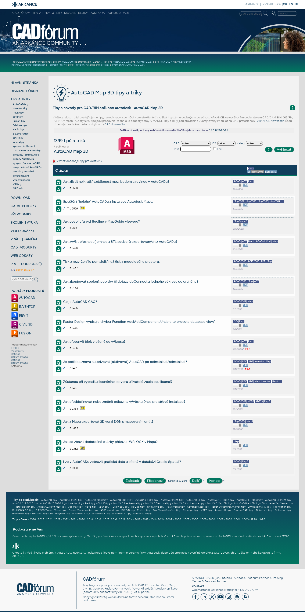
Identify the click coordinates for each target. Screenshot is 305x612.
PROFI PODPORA (24, 264)
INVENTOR (23, 307)
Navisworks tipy (175, 506)
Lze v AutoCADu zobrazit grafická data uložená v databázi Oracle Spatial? (122, 462)
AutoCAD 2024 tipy (121, 499)
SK (285, 4)
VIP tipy (17, 184)
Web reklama (116, 597)
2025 (41, 519)
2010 (161, 519)
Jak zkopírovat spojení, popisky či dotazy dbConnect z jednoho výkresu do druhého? (130, 281)
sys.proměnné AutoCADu (27, 163)
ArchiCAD (16, 365)
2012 (145, 519)
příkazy (105, 64)
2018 (98, 519)
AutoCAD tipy (20, 104)
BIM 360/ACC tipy (22, 510)
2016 (114, 519)
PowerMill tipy (223, 510)
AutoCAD (96, 161)
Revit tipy (18, 112)
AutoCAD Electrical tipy (157, 503)
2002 (229, 519)
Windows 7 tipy (81, 513)
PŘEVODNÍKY (21, 214)
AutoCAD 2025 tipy (146, 499)
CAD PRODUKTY (23, 247)
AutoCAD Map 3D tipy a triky (97, 92)
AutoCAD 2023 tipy (96, 499)
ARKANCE (252, 4)
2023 (57, 519)
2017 (106, 519)
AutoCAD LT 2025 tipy (25, 503)
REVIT (19, 315)
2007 (186, 519)
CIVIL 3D (22, 324)
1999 (254, 519)
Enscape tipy (190, 510)
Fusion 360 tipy (120, 506)
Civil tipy (18, 116)
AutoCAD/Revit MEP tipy (51, 506)
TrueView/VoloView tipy (167, 510)
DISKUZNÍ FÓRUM (24, 91)
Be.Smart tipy (20, 133)
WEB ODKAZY (22, 256)
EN (291, 4)
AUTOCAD (23, 298)
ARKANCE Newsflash (270, 121)
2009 (169, 519)
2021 (73, 519)
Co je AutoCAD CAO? (80, 302)
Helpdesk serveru (191, 536)
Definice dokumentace (19, 355)
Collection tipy (283, 510)
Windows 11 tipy (142, 513)
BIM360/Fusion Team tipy (51, 510)
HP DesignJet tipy (60, 513)
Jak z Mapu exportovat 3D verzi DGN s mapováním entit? (108, 422)
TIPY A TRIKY (20, 99)
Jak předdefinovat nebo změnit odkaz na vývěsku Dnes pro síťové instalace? (124, 402)
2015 (122, 519)
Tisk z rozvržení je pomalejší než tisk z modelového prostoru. (111, 262)
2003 (220, 519)
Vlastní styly (17, 351)
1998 (262, 519)
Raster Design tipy (24, 506)
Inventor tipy (20, 108)
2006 (194, 519)
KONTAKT (268, 4)
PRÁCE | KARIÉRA (24, 239)
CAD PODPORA (218, 130)
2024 (49, 519)
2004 (212, 519)
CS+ (285, 536)
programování (21, 175)
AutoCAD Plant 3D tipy (247, 503)
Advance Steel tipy (198, 506)
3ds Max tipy (20, 125)
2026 (32, 519)
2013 (137, 519)
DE (297, 4)
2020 (82, 519)
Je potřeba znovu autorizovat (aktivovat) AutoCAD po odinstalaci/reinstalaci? (125, 362)
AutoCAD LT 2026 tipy (53, 503)
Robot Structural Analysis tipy (228, 506)
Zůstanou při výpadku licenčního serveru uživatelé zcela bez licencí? (117, 382)
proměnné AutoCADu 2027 (128, 64)
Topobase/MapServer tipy (277, 503)
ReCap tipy (137, 506)
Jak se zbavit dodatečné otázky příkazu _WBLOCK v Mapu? (110, 442)
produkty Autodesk (23, 171)
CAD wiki (18, 188)
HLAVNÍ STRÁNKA (24, 83)
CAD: (176, 143)
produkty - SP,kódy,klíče (26, 154)
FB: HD (15, 348)
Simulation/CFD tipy (259, 506)
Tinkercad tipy (264, 510)
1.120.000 (67, 61)
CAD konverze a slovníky (26, 150)
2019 (90, 519)
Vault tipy (18, 129)
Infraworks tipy (155, 506)
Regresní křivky (56, 64)
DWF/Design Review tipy (135, 510)
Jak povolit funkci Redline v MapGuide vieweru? (101, 221)
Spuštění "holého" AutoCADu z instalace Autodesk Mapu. (108, 201)
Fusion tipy (19, 120)
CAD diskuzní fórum (117, 124)
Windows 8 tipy (101, 513)
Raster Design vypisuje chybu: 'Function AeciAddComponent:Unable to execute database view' (139, 322)
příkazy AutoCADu (23, 158)
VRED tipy (206, 510)
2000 (245, 519)
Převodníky (81, 64)
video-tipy (18, 142)
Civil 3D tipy (103, 503)
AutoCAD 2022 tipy (71, 499)
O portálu (144, 592)
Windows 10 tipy (121, 513)
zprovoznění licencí (24, 146)
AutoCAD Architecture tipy (188, 503)
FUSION (21, 333)
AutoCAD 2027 (121, 61)
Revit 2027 (165, 61)
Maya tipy (90, 506)
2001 (237, 519)
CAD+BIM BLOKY (24, 206)
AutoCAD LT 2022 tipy (221, 499)
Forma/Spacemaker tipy (83, 510)
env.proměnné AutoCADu (27, 167)
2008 (178, 519)
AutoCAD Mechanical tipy (127, 503)
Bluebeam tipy (20, 513)
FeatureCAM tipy (243, 510)
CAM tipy (18, 137)
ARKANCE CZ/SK (203, 578)
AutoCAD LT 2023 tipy (250, 499)
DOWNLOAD (20, 198)
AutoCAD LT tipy (195, 499)
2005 (203, 519)
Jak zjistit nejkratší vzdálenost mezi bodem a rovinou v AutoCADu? (116, 182)
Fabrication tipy (282, 506)
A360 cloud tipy (109, 510)
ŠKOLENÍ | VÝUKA (24, 222)
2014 (130, 519)
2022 (65, 519)
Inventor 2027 (144, 61)
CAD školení (242, 552)
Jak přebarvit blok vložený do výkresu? (94, 342)
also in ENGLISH (22, 269)
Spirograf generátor (33, 64)
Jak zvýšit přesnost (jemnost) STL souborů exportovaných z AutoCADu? (120, 242)
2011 (153, 519)
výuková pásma (21, 179)
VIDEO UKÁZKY (23, 231)
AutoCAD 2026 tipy (172, 499)
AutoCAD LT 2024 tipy (278, 499)
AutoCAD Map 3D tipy (219, 503)
